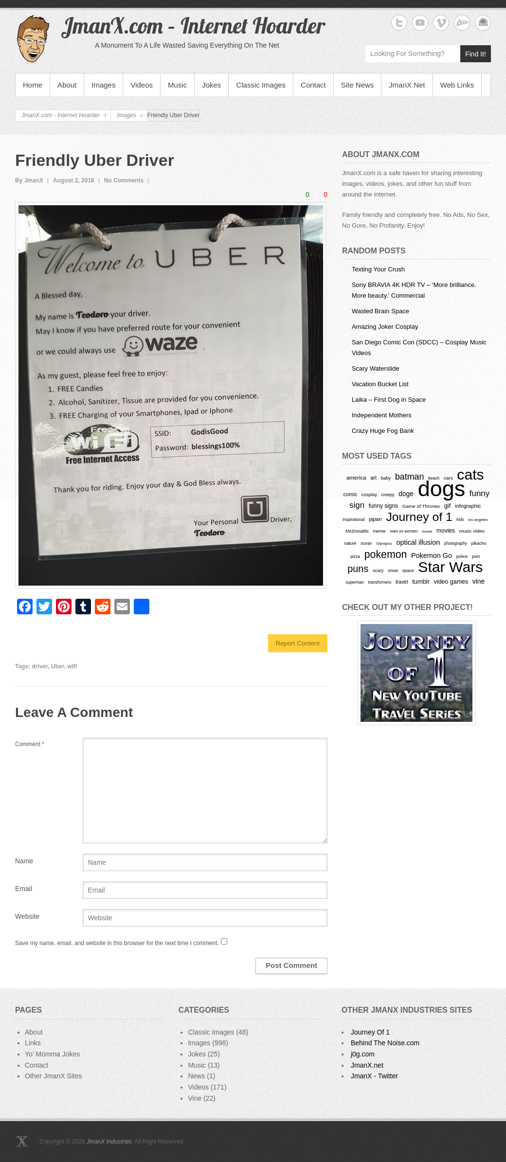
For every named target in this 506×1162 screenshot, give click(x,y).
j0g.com (363, 1054)
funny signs (383, 505)
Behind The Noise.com (385, 1043)
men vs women (403, 531)
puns (357, 568)
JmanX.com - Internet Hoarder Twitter (399, 23)
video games (451, 581)
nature (350, 543)
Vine (194, 1098)
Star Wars (450, 567)
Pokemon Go (431, 555)
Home (32, 85)
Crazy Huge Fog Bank (383, 430)
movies (445, 530)
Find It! (475, 54)
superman (354, 582)
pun (476, 556)
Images (103, 85)
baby (386, 478)
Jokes (211, 85)
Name (24, 861)
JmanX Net (407, 85)
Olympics (384, 543)
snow (393, 570)
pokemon (385, 554)
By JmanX (29, 180)
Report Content (298, 643)
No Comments (124, 180)
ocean (366, 543)
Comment (29, 744)
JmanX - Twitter (374, 1076)
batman (409, 477)
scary (378, 570)
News (196, 1076)
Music (177, 85)
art (373, 478)
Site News (357, 85)
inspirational (353, 519)
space (408, 570)
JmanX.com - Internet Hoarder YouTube (420, 23)
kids (460, 519)
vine (478, 581)
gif (447, 505)
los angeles (478, 520)
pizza (355, 556)
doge (406, 494)
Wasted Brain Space (380, 311)
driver (40, 666)
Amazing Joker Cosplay (385, 326)
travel (402, 582)
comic (350, 494)
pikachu (479, 543)
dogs (442, 488)
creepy (388, 494)
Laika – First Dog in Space (389, 399)
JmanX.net (367, 1065)
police (462, 556)
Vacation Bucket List (380, 384)
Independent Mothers (382, 415)
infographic (468, 506)
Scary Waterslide (375, 368)
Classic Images (261, 85)
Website (27, 916)
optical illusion (418, 542)
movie (427, 531)
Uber (57, 666)
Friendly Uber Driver (94, 160)
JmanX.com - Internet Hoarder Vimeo (441, 23)
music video (472, 531)
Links (33, 1043)
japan (375, 519)
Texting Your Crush (378, 269)
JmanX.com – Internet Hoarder (193, 25)
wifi (72, 666)
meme (379, 531)
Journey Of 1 (370, 1032)
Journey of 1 (419, 516)
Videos (141, 85)
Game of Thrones (421, 506)
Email (23, 889)
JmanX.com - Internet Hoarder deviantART (462, 23)
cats (470, 474)
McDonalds (356, 531)
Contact (313, 85)
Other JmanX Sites (53, 1076)
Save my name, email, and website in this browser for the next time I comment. (117, 943)
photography (455, 543)
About (66, 85)
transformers (380, 582)
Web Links (457, 85)
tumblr (421, 581)
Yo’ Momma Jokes (52, 1054)
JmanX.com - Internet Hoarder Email (483, 23)
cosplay (369, 494)
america (356, 478)
